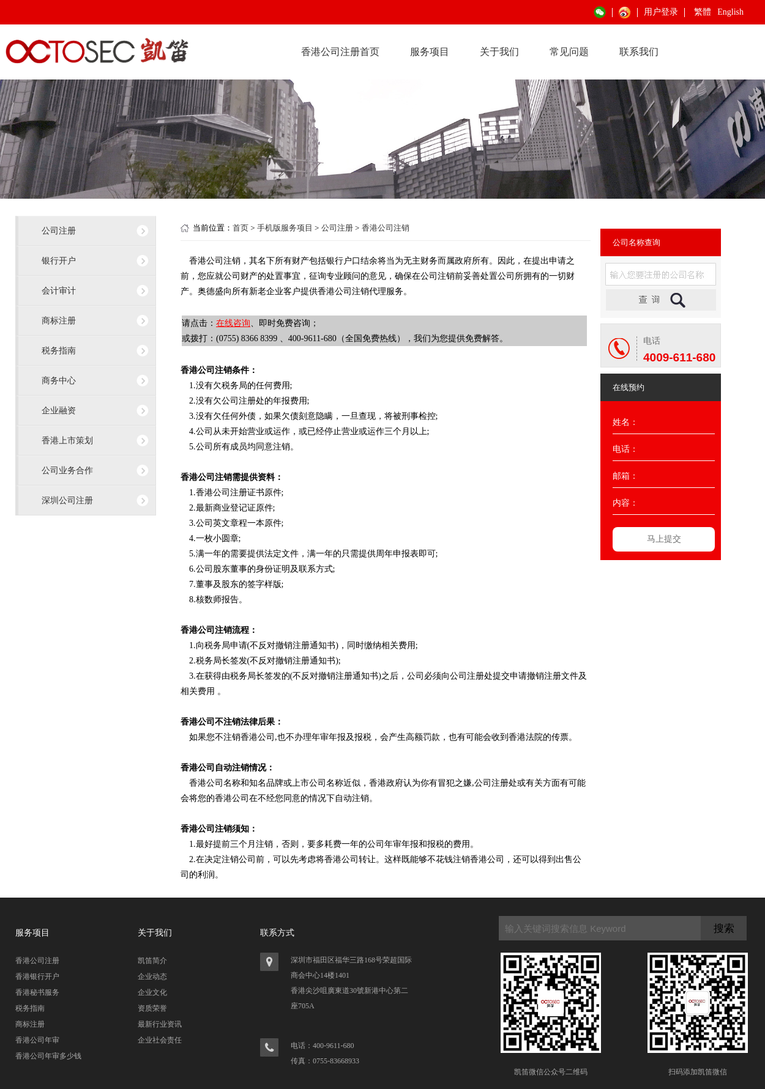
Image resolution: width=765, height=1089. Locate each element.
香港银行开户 (37, 976)
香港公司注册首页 (340, 51)
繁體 (702, 12)
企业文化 (152, 992)
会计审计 (59, 290)
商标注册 (59, 320)
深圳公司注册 (67, 500)
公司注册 (59, 230)
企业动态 (152, 976)
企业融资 (59, 410)
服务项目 (429, 51)
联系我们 (639, 51)
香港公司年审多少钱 (48, 1056)
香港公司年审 (37, 1040)
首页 (240, 227)
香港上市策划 (67, 440)
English (730, 12)
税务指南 (59, 350)
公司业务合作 (67, 470)
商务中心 (59, 380)
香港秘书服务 (37, 992)
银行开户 (59, 260)
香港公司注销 (385, 227)
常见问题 (569, 51)
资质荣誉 (152, 1008)
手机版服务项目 (285, 227)
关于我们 (499, 51)
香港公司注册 (37, 960)
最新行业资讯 (160, 1024)
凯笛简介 (152, 960)
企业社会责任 (160, 1040)
